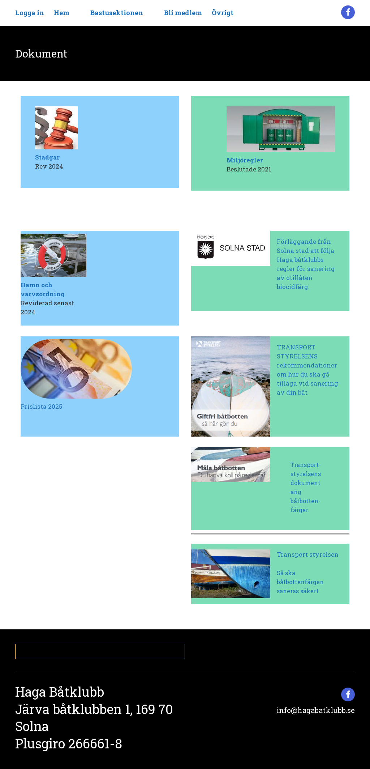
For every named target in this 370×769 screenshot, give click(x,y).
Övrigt (222, 12)
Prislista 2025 (41, 406)
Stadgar (47, 157)
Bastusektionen (116, 12)
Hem (61, 12)
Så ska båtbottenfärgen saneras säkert (300, 582)
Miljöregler (245, 160)
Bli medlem (183, 12)
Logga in (29, 12)
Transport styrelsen (308, 554)
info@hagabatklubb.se (315, 710)
